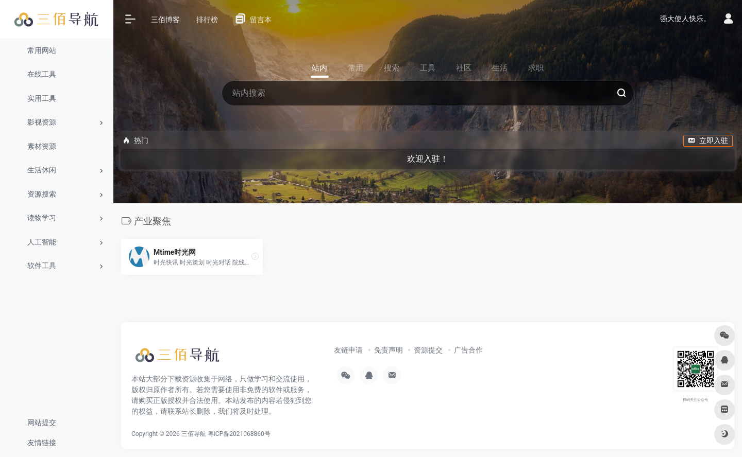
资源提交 (428, 350)
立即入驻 (708, 140)
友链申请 (348, 350)
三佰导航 (193, 433)
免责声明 (388, 350)
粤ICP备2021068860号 (239, 433)
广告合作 (468, 350)
